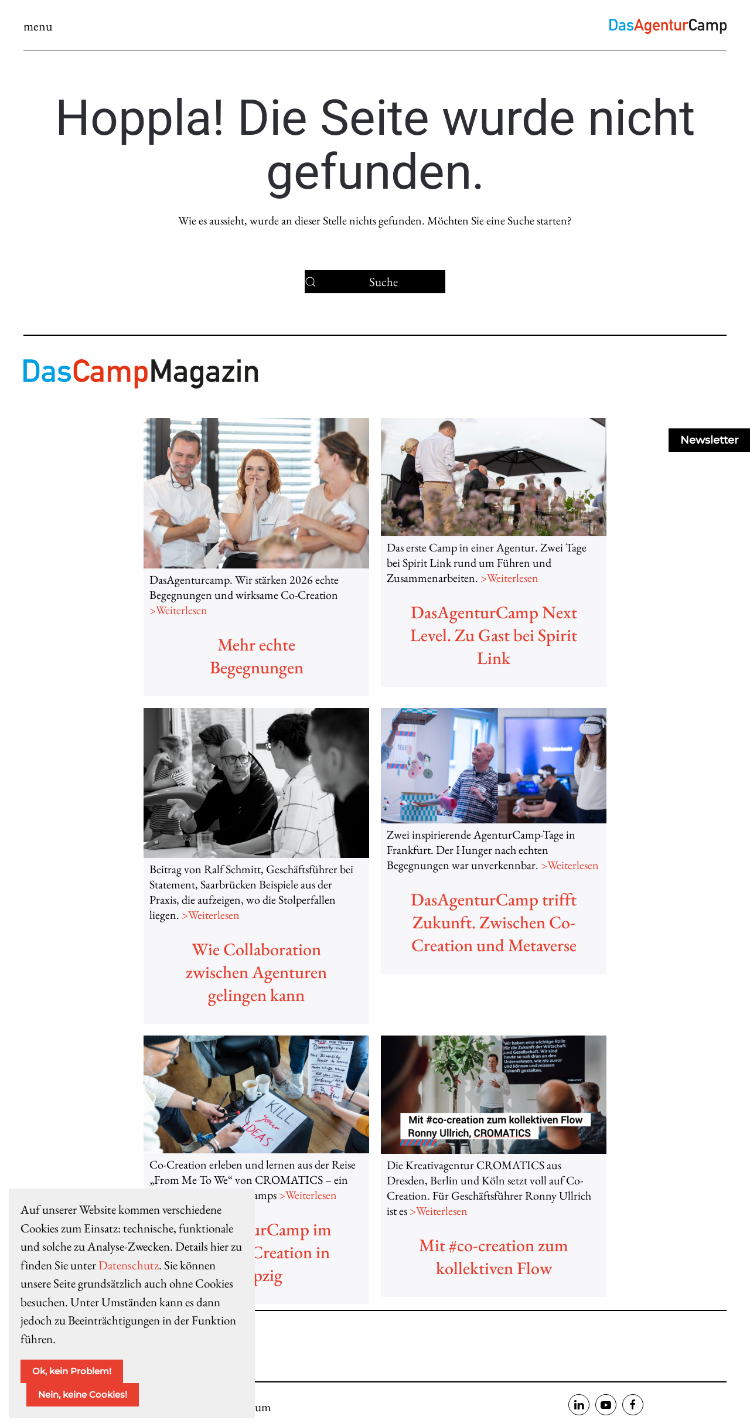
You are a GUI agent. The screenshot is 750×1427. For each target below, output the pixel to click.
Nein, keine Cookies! (82, 1394)
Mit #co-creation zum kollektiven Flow (493, 1256)
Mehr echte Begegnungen (257, 656)
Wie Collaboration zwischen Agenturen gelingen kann (256, 972)
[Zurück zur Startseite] (668, 26)
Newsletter (709, 440)
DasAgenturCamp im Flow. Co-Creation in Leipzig (257, 1252)
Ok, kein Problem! (71, 1371)
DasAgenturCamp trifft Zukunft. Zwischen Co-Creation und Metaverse (494, 922)
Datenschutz (128, 1265)
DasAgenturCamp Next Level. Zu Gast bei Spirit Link (493, 635)
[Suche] (375, 282)
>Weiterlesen (178, 610)
